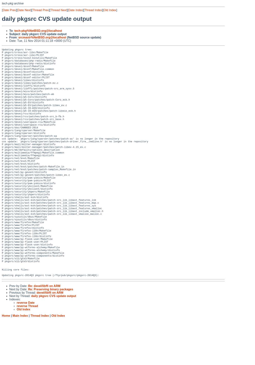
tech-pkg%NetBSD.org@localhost (38, 30)
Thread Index (93, 10)
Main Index (20, 361)
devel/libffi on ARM (50, 338)
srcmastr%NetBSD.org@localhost (42, 37)
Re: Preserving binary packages (50, 335)
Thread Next (58, 10)
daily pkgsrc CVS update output (53, 341)
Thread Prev (41, 10)
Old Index (110, 10)
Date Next (24, 10)
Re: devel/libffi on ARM (44, 331)
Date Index (75, 10)
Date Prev (9, 10)
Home (6, 361)
